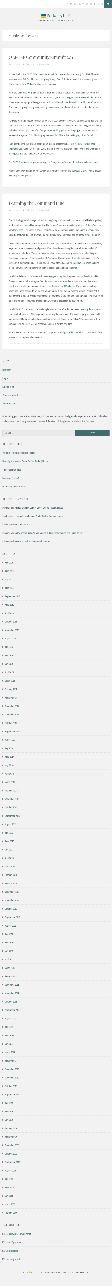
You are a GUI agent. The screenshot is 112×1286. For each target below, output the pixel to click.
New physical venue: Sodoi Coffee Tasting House (25, 461)
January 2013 (11, 883)
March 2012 (10, 968)
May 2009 (9, 1196)
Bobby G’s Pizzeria (83, 170)
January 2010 (11, 1136)
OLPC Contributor (21, 162)
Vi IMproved (22, 524)
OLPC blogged (57, 130)
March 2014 (10, 782)
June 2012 (9, 942)
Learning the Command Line (36, 203)
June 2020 (9, 588)
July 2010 (9, 1103)
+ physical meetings (11, 469)
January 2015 (11, 697)
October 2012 (11, 908)
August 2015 (10, 638)
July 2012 (9, 934)
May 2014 (9, 765)
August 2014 (10, 739)
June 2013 (9, 841)
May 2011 (9, 1044)
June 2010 (9, 1111)
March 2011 (10, 1052)
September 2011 (12, 1010)
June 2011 (9, 1035)
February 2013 (11, 875)
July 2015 (9, 647)
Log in (5, 378)
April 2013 (9, 858)
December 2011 (12, 984)
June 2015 (9, 655)
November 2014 (12, 714)
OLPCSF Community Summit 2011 (42, 57)
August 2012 (10, 925)
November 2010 (12, 1077)
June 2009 (9, 1187)
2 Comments (44, 210)
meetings (42, 162)
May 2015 (9, 663)
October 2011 (11, 1001)
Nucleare (67, 1272)
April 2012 (9, 959)
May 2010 (9, 1119)
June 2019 (9, 604)
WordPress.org (9, 403)
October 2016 (11, 621)
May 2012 (9, 951)
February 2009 (11, 1212)
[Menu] (4, 4)
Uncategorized (13, 1259)
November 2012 (12, 900)
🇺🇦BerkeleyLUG (56, 16)
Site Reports (12, 1250)
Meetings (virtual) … (12, 478)
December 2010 (12, 1069)
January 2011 (10, 1060)
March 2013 (10, 866)
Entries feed (8, 386)
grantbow (29, 64)
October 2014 (11, 723)
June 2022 (9, 571)
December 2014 (12, 706)
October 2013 (11, 807)
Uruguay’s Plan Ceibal (82, 135)
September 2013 (12, 816)
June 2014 (9, 756)
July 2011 (9, 1027)
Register (6, 369)
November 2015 (12, 630)
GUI (87, 225)
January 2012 (11, 976)
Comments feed (10, 395)
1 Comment (44, 64)
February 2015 (11, 689)
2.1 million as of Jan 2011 (89, 102)
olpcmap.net (58, 107)
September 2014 (12, 731)
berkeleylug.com (50, 276)
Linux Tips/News (13, 1242)
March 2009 (10, 1204)
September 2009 (12, 1162)
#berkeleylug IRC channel (63, 286)
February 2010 (11, 1128)
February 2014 (11, 790)
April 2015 (9, 672)
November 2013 (12, 799)
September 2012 (12, 917)
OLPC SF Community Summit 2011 (43, 74)
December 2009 (12, 1145)
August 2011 (10, 1018)
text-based (80, 230)
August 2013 (10, 824)
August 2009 (10, 1170)
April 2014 (9, 773)
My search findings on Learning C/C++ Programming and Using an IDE (50, 533)
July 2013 (9, 832)
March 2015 (10, 680)
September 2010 (12, 1094)
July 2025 (9, 562)
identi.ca (52, 84)
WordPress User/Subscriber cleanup (18, 452)
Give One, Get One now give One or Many (66, 97)
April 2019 (9, 613)
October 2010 (11, 1086)
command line (28, 225)
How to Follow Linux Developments (33, 541)
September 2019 (12, 596)
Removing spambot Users (14, 486)
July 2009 (9, 1179)
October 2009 (11, 1153)
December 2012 (12, 891)
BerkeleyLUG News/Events (18, 1234)
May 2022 (9, 579)
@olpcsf (31, 84)
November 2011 (12, 993)
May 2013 (9, 849)
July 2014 (9, 748)
